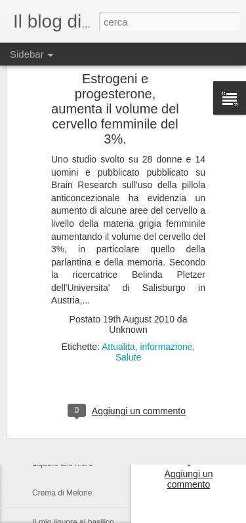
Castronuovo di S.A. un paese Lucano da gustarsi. (120, 315)
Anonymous (206, 407)
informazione (166, 258)
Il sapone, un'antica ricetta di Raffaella (98, 433)
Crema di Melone (62, 492)
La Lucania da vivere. (69, 404)
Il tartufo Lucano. (61, 374)
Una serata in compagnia (75, 345)
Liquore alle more (62, 463)
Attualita (118, 258)
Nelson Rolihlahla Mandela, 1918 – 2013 (103, 286)
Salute (128, 268)
